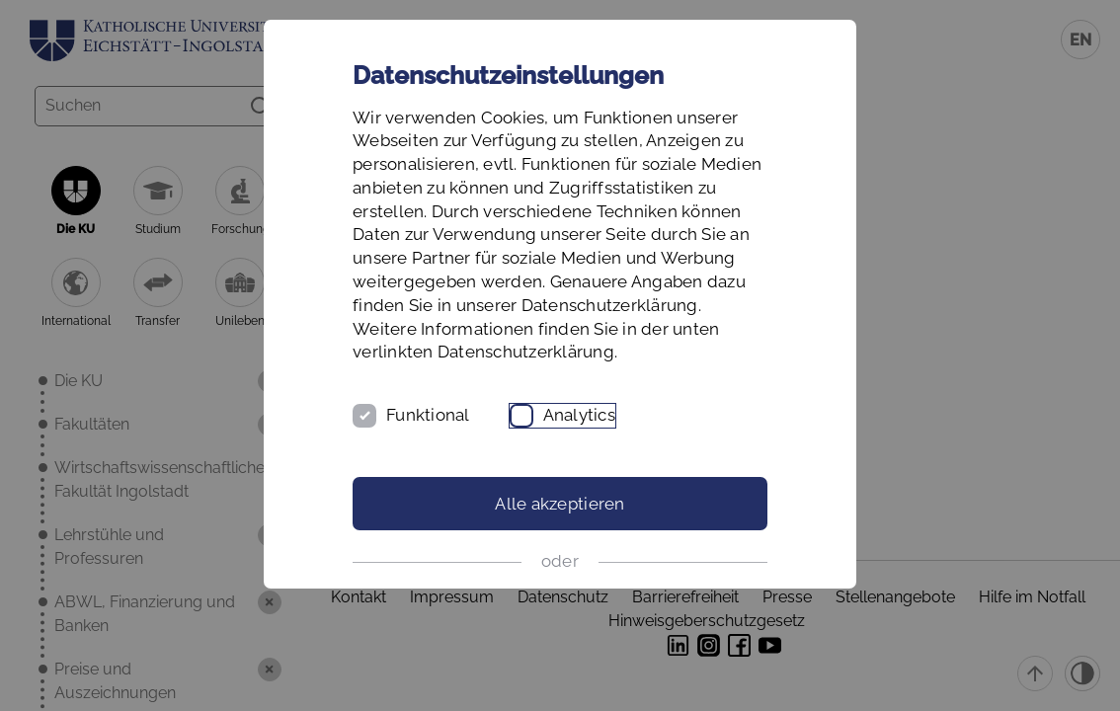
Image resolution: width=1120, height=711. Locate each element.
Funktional (428, 415)
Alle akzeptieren (559, 504)
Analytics (579, 415)
